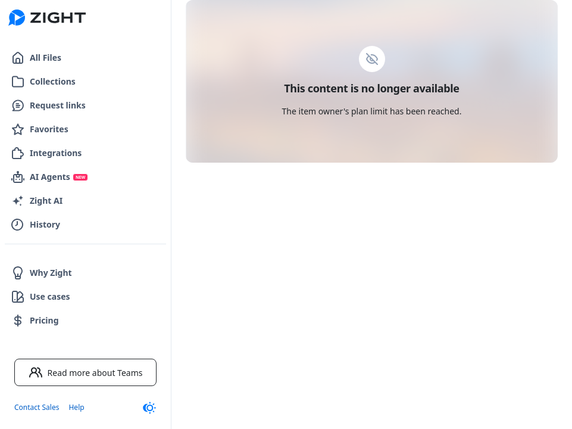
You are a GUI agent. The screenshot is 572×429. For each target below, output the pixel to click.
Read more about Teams (86, 372)
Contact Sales (36, 407)
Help (76, 407)
